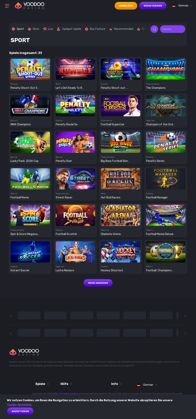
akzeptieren (20, 411)
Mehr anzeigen (98, 283)
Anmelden (126, 5)
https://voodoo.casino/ (65, 393)
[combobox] (181, 5)
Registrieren (153, 5)
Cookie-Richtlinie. (19, 404)
